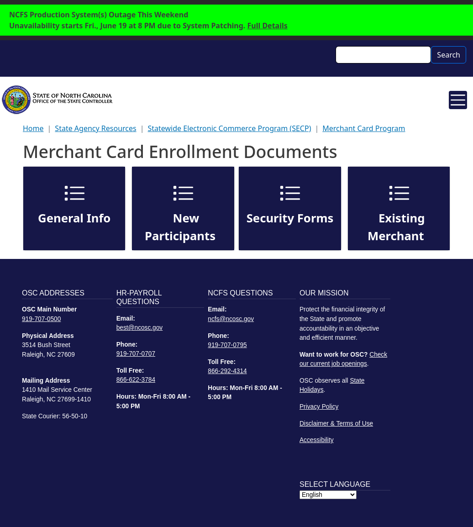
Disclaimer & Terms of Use (336, 423)
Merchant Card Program (363, 128)
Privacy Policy (319, 406)
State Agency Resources (95, 128)
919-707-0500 (41, 319)
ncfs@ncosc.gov (231, 319)
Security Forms (290, 218)
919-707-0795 (227, 345)
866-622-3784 (135, 379)
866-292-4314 (227, 371)
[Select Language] (328, 494)
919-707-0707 (135, 353)
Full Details (267, 26)
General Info (74, 218)
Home (33, 128)
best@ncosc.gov (139, 327)
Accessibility (317, 440)
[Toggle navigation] (458, 100)
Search (448, 55)
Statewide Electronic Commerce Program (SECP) (229, 128)
